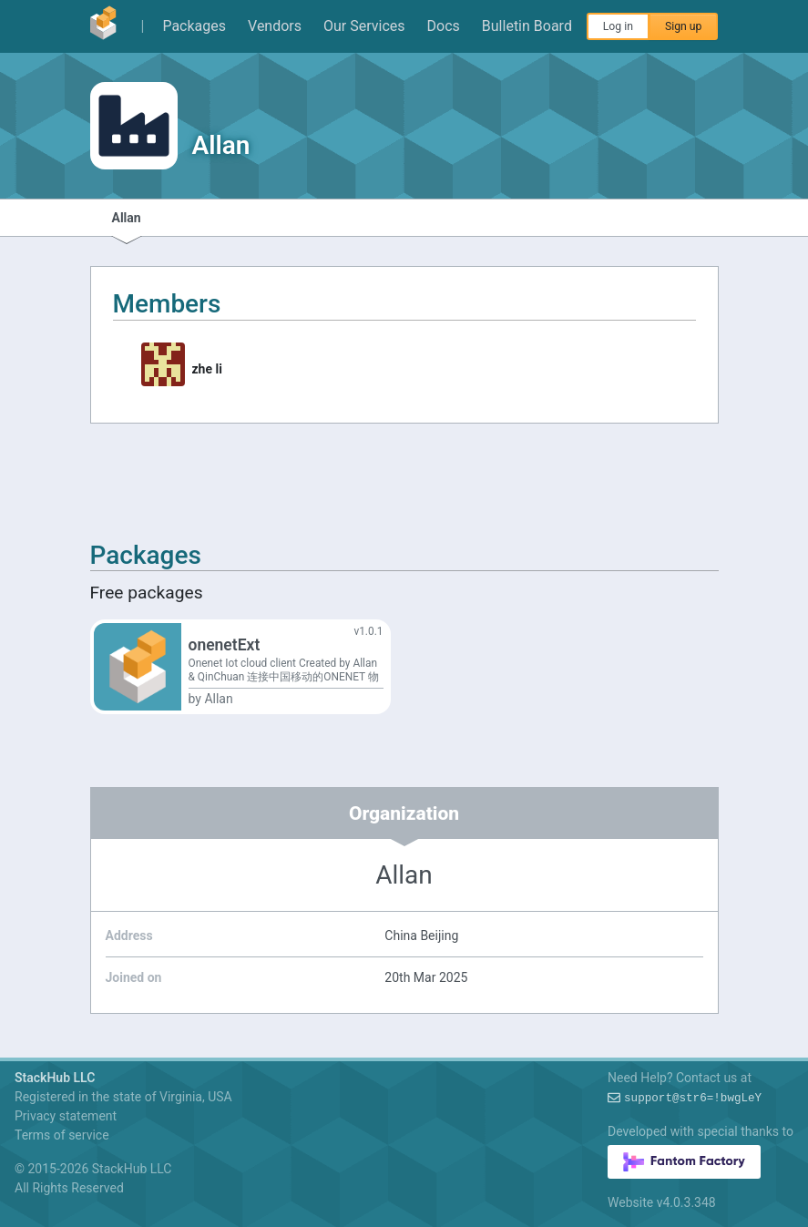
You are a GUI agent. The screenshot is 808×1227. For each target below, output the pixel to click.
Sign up (683, 26)
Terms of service (62, 1135)
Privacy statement (66, 1116)
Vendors (275, 26)
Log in (618, 26)
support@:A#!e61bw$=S (693, 1098)
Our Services (364, 26)
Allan (126, 217)
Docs (443, 26)
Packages (194, 26)
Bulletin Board (527, 26)
